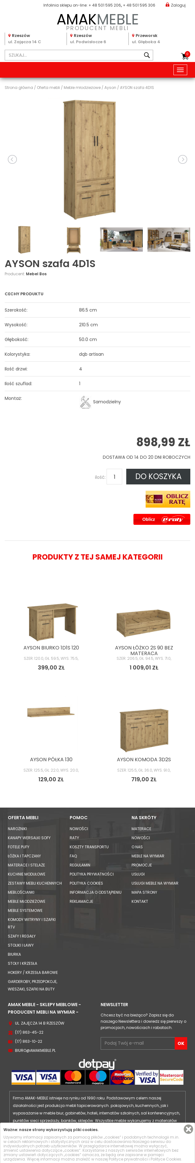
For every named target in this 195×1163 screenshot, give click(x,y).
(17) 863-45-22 (29, 1032)
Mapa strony (144, 892)
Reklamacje (81, 901)
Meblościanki (21, 892)
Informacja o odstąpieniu (96, 892)
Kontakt (140, 901)
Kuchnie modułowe (26, 874)
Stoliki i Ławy (21, 945)
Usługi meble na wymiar (155, 883)
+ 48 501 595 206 (104, 5)
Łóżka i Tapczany (24, 856)
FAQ (73, 856)
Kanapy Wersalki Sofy (29, 837)
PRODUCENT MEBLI (97, 20)
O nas (137, 847)
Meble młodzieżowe (26, 901)
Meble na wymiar (148, 856)
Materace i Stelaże (26, 865)
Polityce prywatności (128, 1159)
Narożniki (17, 828)
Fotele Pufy (18, 847)
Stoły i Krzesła (22, 963)
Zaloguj (176, 5)
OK (181, 1043)
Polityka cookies (86, 883)
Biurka (14, 954)
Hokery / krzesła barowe (33, 972)
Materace (141, 828)
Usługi (138, 874)
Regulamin (80, 865)
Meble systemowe (25, 910)
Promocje (142, 865)
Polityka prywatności (92, 874)
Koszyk (187, 54)
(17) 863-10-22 (28, 1041)
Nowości (79, 828)
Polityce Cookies (166, 1159)
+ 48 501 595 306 (139, 5)
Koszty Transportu (89, 847)
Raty (74, 837)
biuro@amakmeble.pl (35, 1050)
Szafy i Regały (22, 936)
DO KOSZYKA (158, 476)
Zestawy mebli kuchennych (35, 883)
